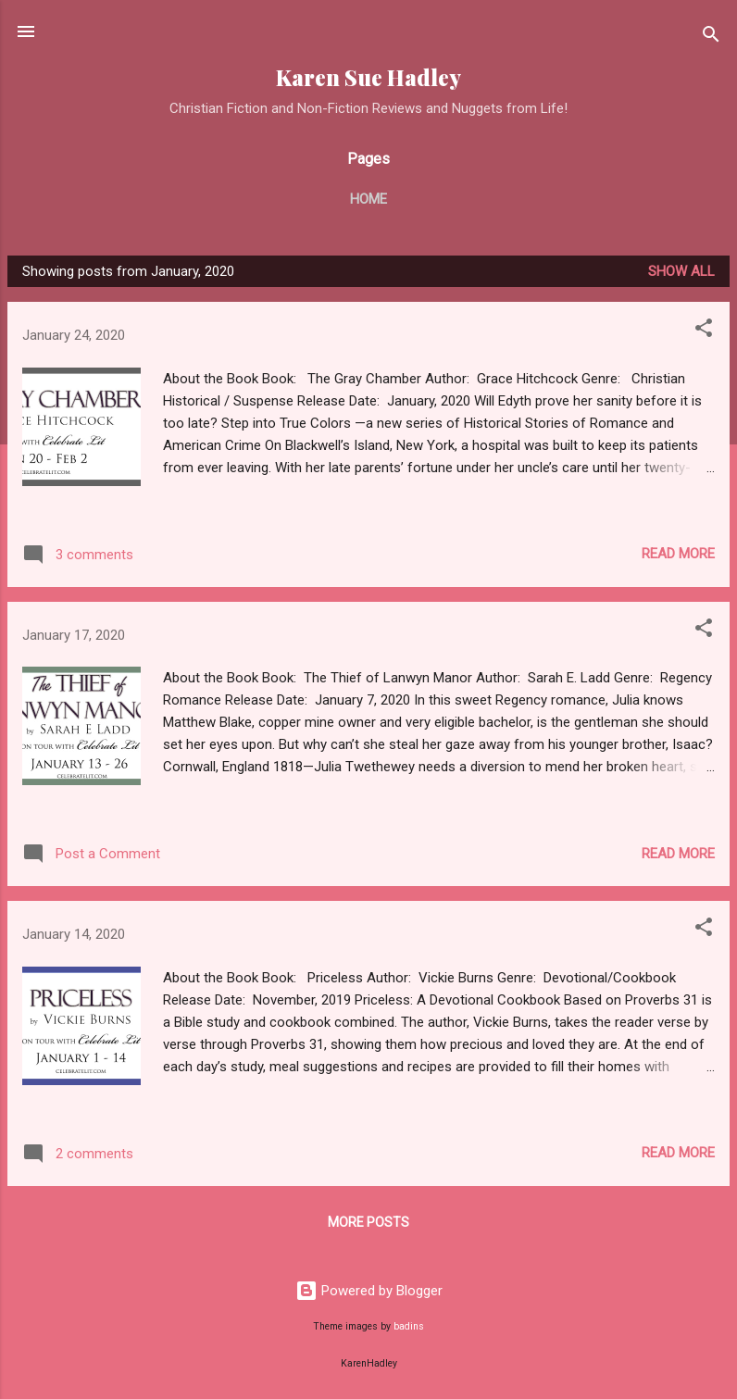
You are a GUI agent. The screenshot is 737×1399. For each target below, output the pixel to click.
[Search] (711, 37)
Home (368, 199)
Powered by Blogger (369, 1290)
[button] (704, 331)
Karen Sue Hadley (368, 77)
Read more (678, 553)
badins (408, 1326)
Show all (681, 271)
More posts (368, 1222)
